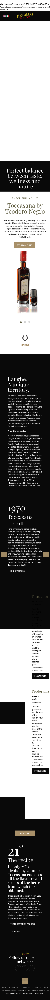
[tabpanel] (25, 573)
